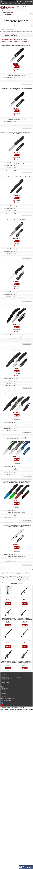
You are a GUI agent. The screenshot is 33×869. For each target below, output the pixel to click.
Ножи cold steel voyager (18, 573)
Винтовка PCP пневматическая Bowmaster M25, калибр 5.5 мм (8, 640)
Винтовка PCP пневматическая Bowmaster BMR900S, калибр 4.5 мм (24, 619)
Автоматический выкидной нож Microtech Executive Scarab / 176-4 (16, 45)
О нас (2, 684)
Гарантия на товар (5, 678)
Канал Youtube (6, 704)
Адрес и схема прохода (7, 698)
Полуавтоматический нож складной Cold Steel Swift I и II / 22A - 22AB (16, 305)
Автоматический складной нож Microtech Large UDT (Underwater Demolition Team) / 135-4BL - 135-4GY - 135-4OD (16, 438)
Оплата (7, 3)
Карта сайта (3, 693)
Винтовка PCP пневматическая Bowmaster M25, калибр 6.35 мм (24, 640)
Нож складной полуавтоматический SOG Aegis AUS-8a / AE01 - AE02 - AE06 (16, 393)
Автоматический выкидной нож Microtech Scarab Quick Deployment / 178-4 (16, 89)
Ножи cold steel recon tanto (12, 572)
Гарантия (3, 689)
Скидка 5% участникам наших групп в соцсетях (10, 677)
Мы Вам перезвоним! (8, 12)
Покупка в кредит (4, 688)
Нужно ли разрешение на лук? (7, 679)
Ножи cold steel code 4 (22, 572)
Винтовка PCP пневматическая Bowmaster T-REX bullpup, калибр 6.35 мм (24, 662)
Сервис (10, 3)
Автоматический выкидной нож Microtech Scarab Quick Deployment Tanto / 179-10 (16, 133)
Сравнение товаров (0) (9, 34)
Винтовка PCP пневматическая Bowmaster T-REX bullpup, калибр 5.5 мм (8, 662)
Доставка (3, 3)
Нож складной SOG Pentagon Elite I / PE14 (16, 219)
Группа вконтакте (6, 702)
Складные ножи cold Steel (8, 573)
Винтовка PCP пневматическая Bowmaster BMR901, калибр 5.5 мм (24, 597)
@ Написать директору (7, 14)
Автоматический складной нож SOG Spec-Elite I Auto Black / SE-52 (16, 176)
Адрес (19, 3)
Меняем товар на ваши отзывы (7, 676)
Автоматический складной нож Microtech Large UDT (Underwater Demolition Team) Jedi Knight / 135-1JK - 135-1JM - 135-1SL (16, 482)
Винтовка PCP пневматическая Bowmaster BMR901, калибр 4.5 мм (8, 619)
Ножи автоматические (10, 29)
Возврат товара (4, 690)
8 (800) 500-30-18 (6, 700)
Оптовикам (23, 3)
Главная (2, 29)
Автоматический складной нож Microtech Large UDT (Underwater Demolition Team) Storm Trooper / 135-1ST (16, 526)
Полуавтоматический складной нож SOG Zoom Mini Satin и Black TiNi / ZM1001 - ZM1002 (16, 349)
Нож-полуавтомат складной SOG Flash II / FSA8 (16, 262)
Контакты (3, 692)
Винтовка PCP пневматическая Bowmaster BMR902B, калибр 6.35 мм (8, 597)
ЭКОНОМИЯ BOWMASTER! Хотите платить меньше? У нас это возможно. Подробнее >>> (15, 40)
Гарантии (15, 3)
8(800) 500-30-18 (21, 6)
